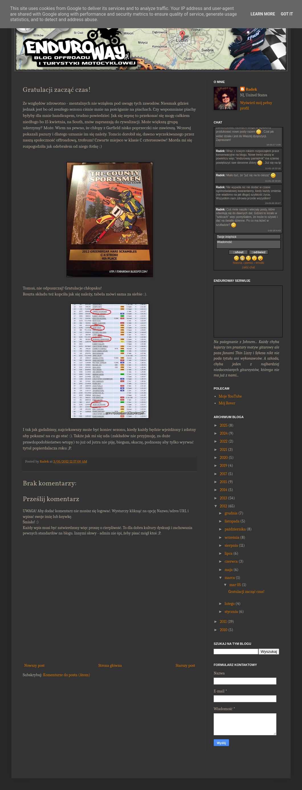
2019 (223, 465)
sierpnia (231, 545)
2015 (223, 481)
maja (228, 569)
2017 (223, 473)
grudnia (231, 513)
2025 (224, 425)
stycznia (231, 611)
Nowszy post (34, 665)
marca (230, 577)
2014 (223, 489)
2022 (224, 441)
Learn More (262, 14)
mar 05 (235, 584)
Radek (251, 89)
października (235, 529)
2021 (223, 449)
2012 (223, 506)
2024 (224, 433)
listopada (232, 521)
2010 (223, 629)
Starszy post (185, 665)
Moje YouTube (230, 396)
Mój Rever (227, 403)
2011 (223, 621)
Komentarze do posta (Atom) (66, 674)
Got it (287, 14)
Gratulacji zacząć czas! (246, 591)
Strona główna (110, 665)
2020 (224, 457)
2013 (223, 498)
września (232, 537)
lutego (229, 603)
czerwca (231, 561)
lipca (228, 553)
